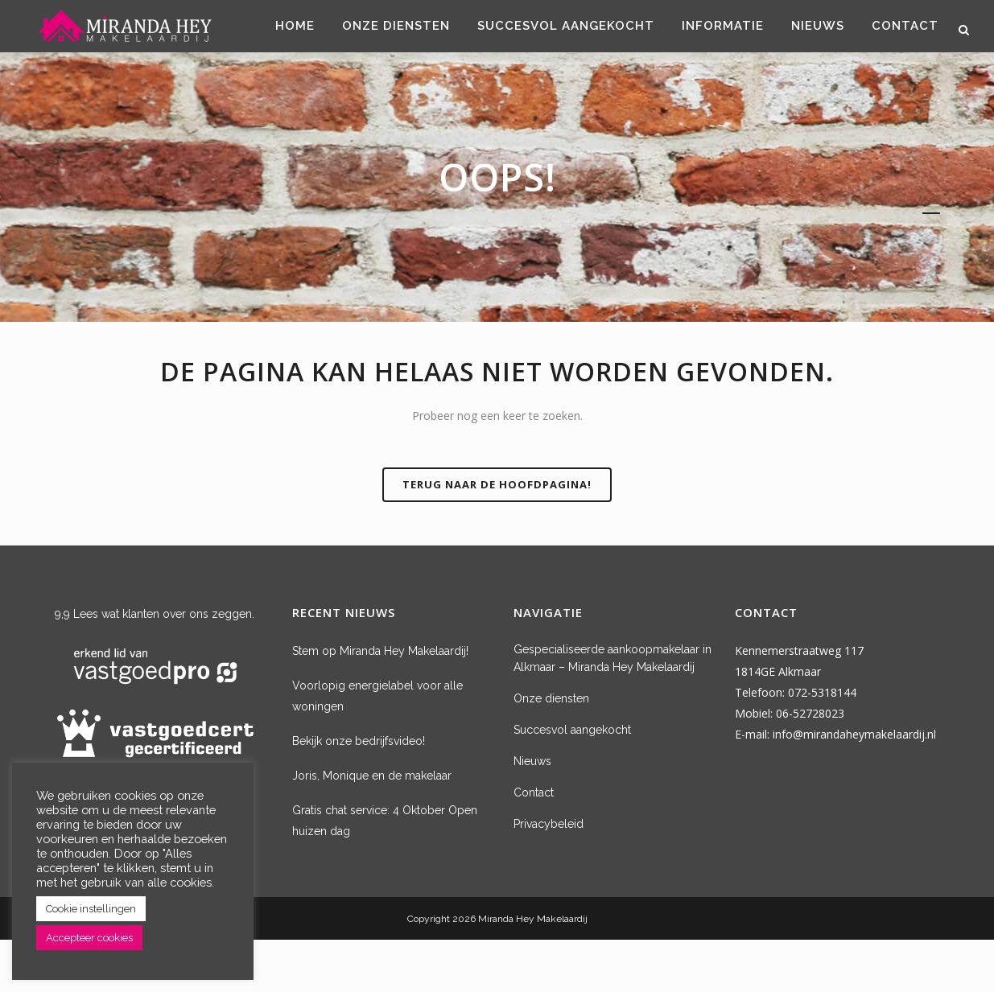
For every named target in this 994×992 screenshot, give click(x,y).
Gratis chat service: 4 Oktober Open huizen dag (384, 821)
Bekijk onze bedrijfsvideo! (358, 741)
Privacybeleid (548, 823)
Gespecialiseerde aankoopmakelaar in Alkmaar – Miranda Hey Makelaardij (612, 658)
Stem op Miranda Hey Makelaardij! (380, 650)
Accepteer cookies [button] (89, 938)
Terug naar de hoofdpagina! (497, 484)
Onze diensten (551, 698)
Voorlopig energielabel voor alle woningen (377, 696)
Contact (533, 792)
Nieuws (532, 761)
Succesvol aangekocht (572, 729)
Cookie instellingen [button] (91, 909)
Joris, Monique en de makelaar (372, 775)
